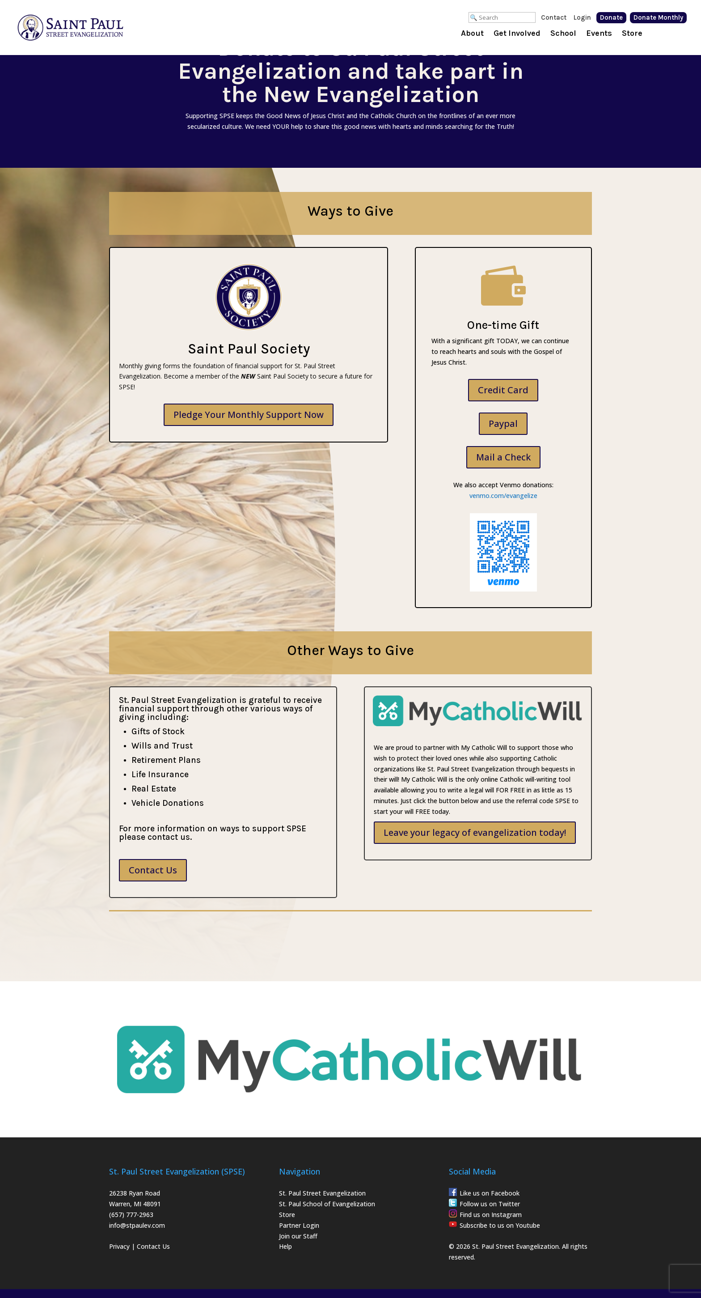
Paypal (503, 423)
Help (285, 1246)
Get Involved (517, 34)
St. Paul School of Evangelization (327, 1204)
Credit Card (503, 390)
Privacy (119, 1246)
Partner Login (299, 1225)
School (563, 34)
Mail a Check (503, 457)
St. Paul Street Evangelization (322, 1193)
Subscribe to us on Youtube (500, 1225)
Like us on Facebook (489, 1193)
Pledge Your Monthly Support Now (248, 415)
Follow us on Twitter (490, 1204)
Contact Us (153, 870)
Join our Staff (298, 1236)
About (472, 34)
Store (632, 34)
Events (599, 34)
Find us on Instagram (491, 1214)
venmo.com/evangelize (503, 495)
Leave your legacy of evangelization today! (475, 832)
